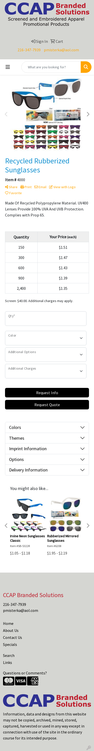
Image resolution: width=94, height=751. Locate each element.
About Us (11, 630)
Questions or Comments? (25, 672)
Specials (10, 644)
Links (7, 662)
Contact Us (12, 637)
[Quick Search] (51, 67)
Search (9, 655)
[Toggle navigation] (8, 67)
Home (8, 623)
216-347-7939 (29, 49)
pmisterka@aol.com (61, 49)
